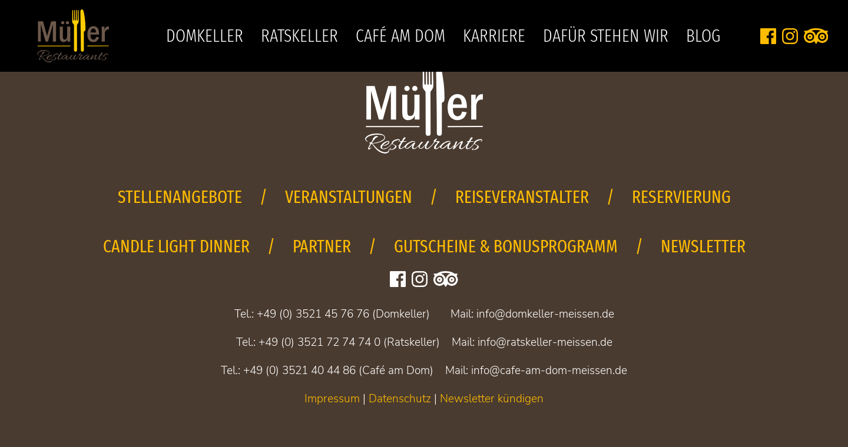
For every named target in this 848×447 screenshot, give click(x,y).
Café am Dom (400, 36)
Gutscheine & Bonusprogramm (506, 246)
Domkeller (204, 36)
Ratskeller (299, 36)
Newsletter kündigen (492, 398)
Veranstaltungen (348, 197)
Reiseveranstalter (522, 197)
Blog (703, 36)
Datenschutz (400, 398)
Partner (322, 246)
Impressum (332, 398)
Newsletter (703, 246)
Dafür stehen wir (605, 36)
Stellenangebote (180, 197)
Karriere (494, 36)
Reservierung (681, 197)
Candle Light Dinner (176, 246)
